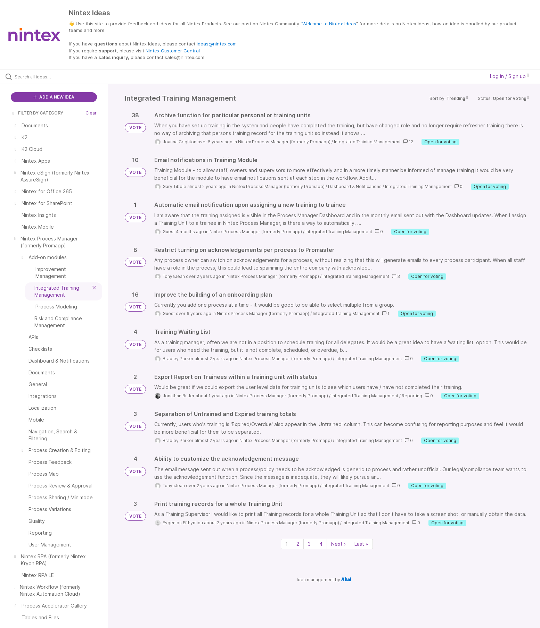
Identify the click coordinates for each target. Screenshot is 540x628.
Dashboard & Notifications (355, 186)
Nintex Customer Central (173, 50)
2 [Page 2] (297, 544)
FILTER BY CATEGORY (37, 113)
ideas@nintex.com (217, 43)
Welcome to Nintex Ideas (329, 23)
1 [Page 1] (286, 544)
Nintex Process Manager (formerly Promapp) (284, 141)
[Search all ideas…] (63, 77)
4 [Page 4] (320, 544)
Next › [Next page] (338, 544)
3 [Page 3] (309, 544)
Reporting (412, 395)
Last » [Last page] (361, 544)
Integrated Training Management (367, 141)
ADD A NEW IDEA (53, 97)
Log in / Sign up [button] (509, 76)
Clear (91, 113)
